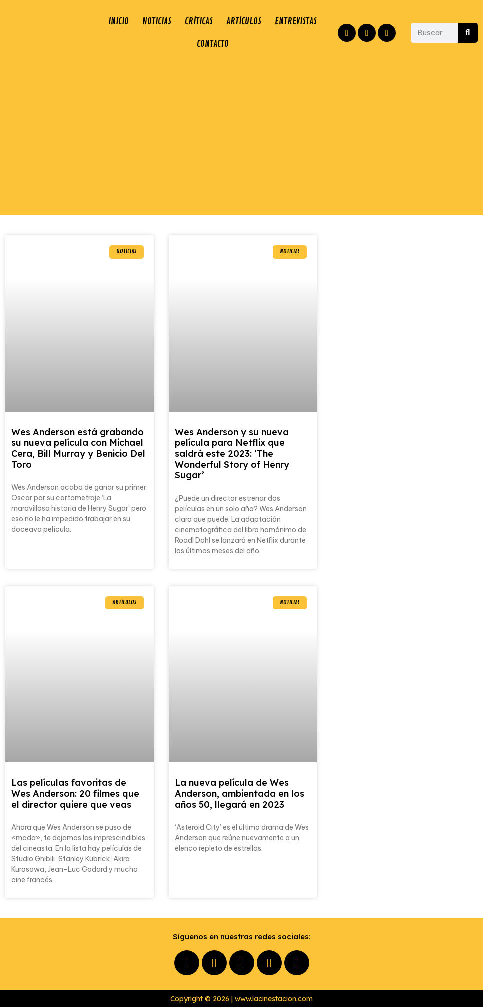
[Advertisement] (241, 136)
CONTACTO (213, 44)
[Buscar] (468, 33)
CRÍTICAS (198, 21)
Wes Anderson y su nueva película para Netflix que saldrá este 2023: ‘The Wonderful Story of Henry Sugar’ (232, 454)
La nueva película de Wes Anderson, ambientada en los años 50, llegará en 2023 (239, 794)
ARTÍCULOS (243, 21)
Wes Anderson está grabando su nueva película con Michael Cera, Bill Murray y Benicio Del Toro (78, 449)
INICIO (118, 21)
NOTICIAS (156, 21)
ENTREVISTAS (296, 21)
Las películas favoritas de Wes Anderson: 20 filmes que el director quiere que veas (75, 794)
